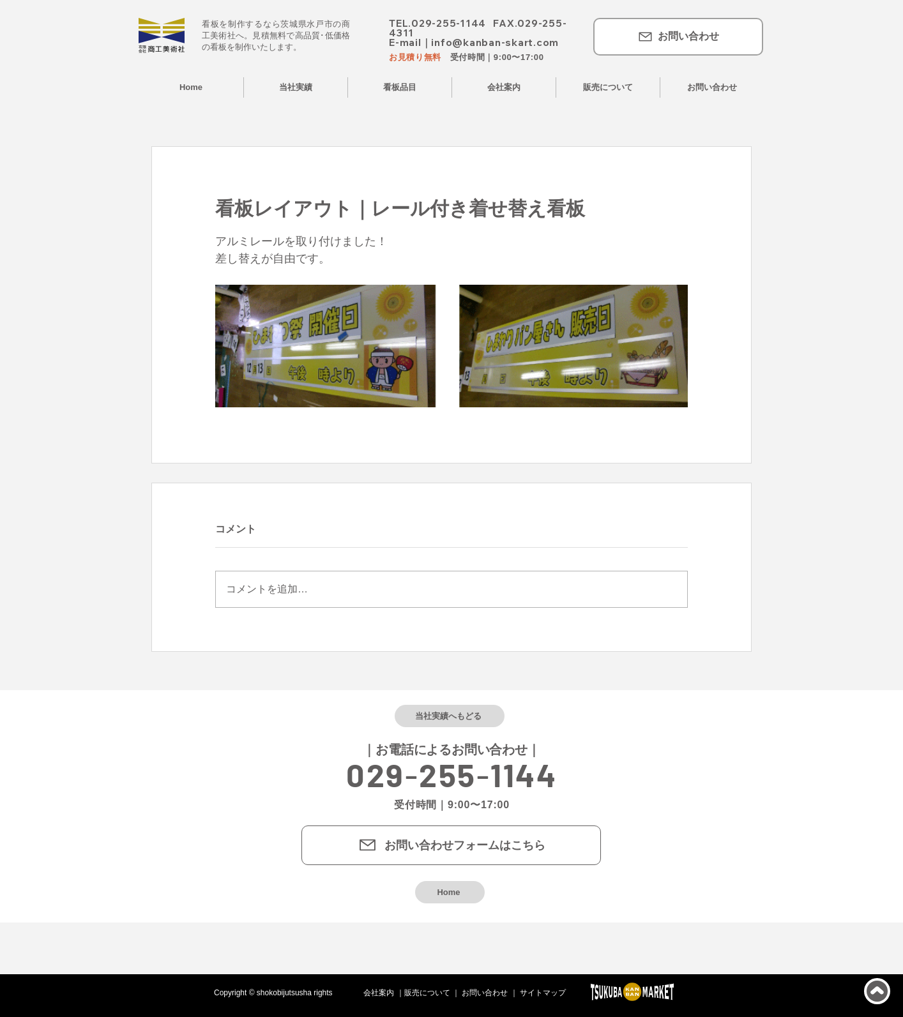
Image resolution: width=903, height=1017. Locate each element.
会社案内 (378, 992)
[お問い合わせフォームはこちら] (451, 845)
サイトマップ (543, 992)
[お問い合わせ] (678, 37)
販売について (427, 992)
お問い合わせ (485, 992)
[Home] (450, 892)
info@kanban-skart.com (495, 42)
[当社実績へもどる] (450, 716)
